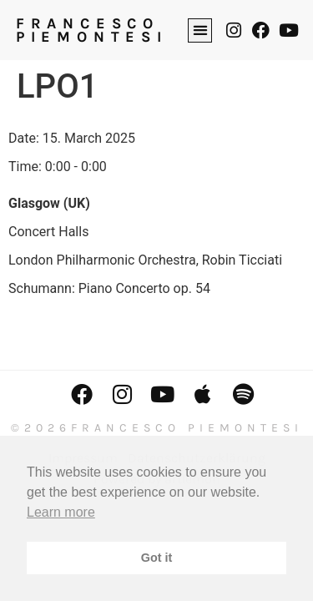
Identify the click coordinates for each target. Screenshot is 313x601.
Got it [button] (157, 557)
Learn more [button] (61, 512)
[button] (200, 30)
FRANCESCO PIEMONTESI (92, 30)
